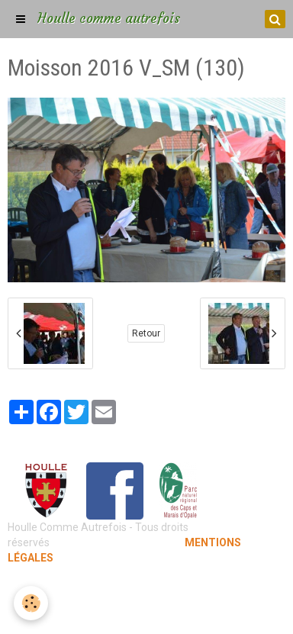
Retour (146, 333)
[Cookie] (31, 603)
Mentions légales (147, 588)
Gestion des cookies (147, 611)
